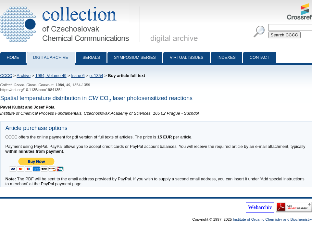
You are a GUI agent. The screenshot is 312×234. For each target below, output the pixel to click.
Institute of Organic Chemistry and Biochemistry (272, 219)
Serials (91, 57)
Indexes (227, 57)
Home (13, 57)
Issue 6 (77, 75)
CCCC (6, 75)
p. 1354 (96, 75)
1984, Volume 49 (51, 75)
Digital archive (50, 57)
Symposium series (135, 57)
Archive (24, 75)
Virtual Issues (187, 57)
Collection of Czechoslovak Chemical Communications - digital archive (71, 5)
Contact (259, 57)
